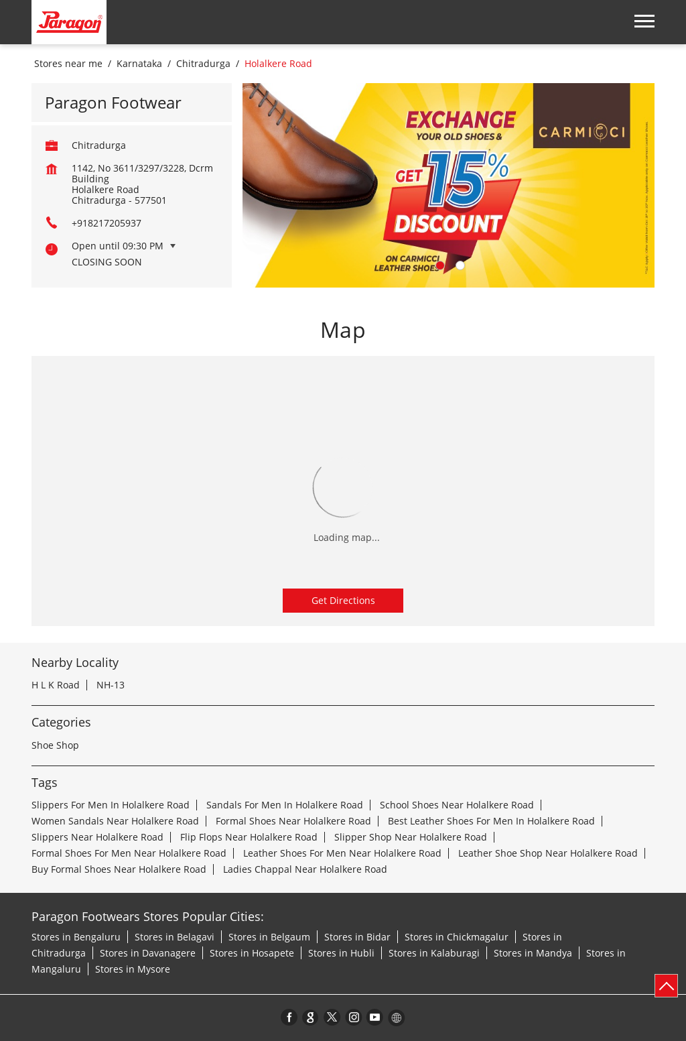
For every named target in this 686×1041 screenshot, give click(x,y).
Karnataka (139, 63)
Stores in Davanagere (148, 952)
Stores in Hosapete (252, 952)
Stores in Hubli (341, 952)
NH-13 (110, 684)
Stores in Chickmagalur (456, 936)
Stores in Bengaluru (76, 936)
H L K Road (55, 684)
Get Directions (343, 600)
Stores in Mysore (132, 969)
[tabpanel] (449, 185)
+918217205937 (106, 223)
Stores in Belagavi (174, 936)
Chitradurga (203, 63)
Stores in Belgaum (269, 936)
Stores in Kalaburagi (434, 952)
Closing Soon (107, 261)
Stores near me (68, 63)
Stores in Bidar (357, 936)
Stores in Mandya (533, 952)
